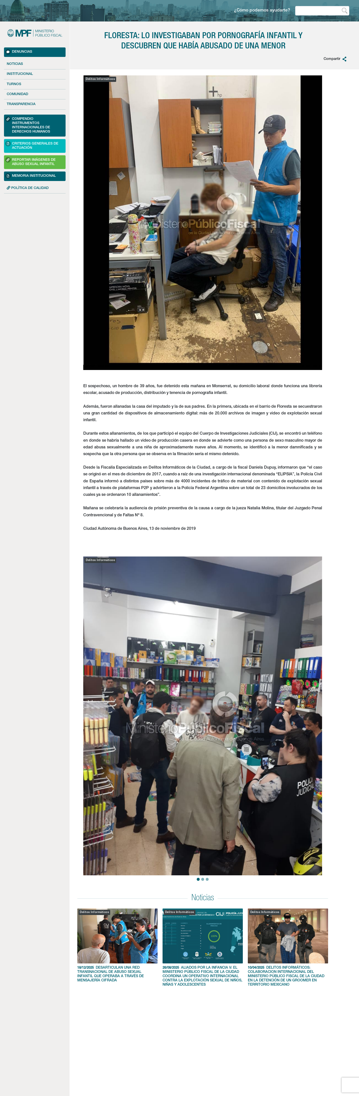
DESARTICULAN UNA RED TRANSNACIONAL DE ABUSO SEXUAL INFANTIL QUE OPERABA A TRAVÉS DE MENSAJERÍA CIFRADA (117, 945)
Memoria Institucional (30, 176)
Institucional (20, 74)
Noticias (15, 64)
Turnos (14, 84)
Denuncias (18, 52)
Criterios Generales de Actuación (31, 145)
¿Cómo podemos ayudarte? (262, 10)
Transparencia (21, 104)
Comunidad (17, 94)
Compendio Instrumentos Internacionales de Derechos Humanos (27, 125)
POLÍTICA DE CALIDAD (28, 188)
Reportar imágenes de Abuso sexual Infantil (30, 161)
